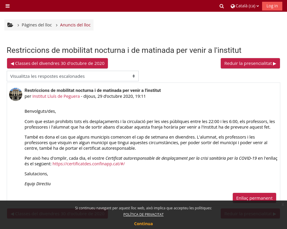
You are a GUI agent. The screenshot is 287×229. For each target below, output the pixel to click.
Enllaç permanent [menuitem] (254, 198)
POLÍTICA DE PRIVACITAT (143, 214)
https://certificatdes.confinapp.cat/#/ (88, 163)
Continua (143, 223)
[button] (222, 6)
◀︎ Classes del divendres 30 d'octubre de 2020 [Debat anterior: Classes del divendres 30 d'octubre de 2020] (58, 63)
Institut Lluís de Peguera (56, 96)
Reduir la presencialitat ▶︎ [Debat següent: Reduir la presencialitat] (250, 63)
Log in (272, 6)
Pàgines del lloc (37, 25)
